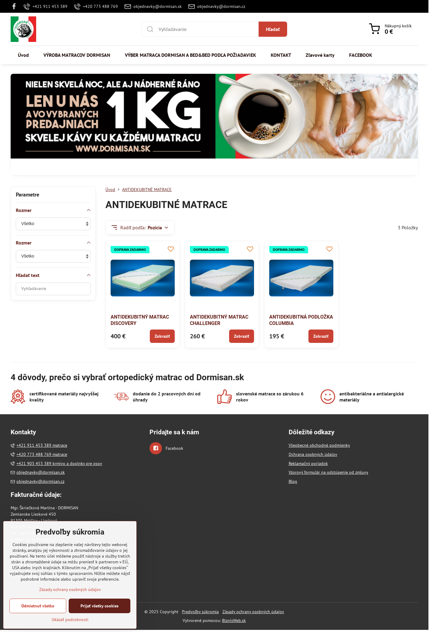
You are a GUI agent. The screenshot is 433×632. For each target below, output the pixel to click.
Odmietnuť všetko (37, 614)
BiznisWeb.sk (234, 620)
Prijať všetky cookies (100, 614)
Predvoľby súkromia (200, 611)
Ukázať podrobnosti (70, 627)
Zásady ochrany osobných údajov (253, 611)
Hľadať (273, 29)
